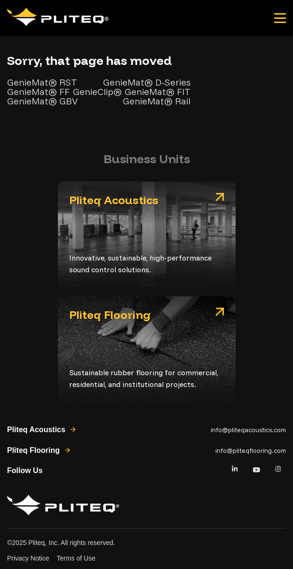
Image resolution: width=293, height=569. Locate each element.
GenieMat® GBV (42, 101)
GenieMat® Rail (156, 101)
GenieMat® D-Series (146, 82)
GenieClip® (97, 91)
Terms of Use (75, 558)
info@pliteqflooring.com (250, 450)
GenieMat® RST (42, 82)
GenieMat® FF (38, 91)
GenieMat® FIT (157, 91)
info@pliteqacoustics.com (248, 430)
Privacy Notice (28, 558)
